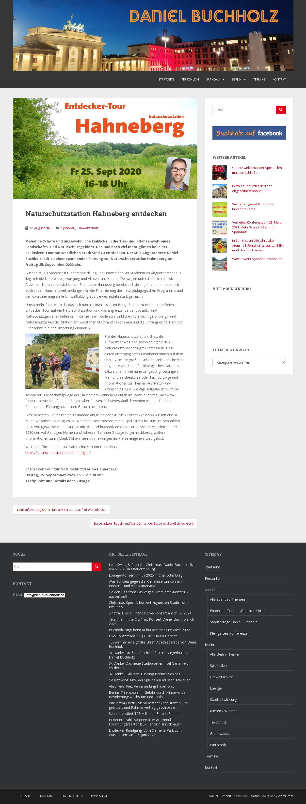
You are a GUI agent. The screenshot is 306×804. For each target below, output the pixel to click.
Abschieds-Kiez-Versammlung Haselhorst (141, 686)
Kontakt (279, 79)
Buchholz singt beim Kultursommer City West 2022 (149, 629)
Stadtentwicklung (223, 699)
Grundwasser (220, 733)
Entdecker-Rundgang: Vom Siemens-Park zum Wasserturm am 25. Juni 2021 (145, 732)
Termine (259, 79)
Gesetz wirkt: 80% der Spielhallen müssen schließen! (257, 170)
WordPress (285, 796)
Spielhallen (218, 665)
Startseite (166, 79)
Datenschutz (72, 796)
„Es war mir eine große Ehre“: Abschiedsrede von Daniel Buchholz (153, 644)
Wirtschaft (218, 744)
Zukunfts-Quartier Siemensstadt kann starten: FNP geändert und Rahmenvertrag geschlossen (149, 705)
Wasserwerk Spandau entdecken (257, 259)
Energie (216, 688)
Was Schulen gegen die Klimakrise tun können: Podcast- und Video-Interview (145, 583)
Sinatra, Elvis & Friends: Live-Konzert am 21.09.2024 (150, 613)
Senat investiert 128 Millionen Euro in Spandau (145, 713)
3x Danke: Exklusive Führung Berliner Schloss (144, 674)
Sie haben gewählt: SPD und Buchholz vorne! (253, 206)
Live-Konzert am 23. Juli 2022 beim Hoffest (143, 636)
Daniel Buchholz (220, 796)
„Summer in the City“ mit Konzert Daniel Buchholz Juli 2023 (151, 621)
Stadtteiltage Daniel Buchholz (233, 622)
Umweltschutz (88, 228)
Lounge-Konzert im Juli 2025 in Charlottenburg (145, 575)
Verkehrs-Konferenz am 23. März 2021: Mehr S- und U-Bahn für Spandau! (257, 227)
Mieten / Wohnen (224, 710)
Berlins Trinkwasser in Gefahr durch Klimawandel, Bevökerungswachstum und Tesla (148, 694)
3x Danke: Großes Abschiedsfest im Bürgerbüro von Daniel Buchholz (150, 654)
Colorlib (254, 796)
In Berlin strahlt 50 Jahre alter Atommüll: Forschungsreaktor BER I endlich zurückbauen (258, 245)
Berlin (237, 79)
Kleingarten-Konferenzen (230, 633)
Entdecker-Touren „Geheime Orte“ (237, 610)
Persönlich (190, 79)
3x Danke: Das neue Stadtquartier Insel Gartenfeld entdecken (149, 665)
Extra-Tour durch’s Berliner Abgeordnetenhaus (252, 188)
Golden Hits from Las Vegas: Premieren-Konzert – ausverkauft (148, 594)
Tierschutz (218, 722)
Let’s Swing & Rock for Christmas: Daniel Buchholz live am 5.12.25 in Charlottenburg (152, 566)
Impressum (99, 796)
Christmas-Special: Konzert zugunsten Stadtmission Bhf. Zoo (150, 604)
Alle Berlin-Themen (225, 654)
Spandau (213, 79)
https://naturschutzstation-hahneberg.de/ (58, 452)
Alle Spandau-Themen (227, 599)
